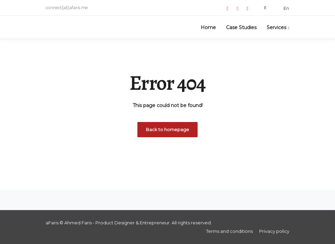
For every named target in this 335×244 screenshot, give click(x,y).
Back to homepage (167, 129)
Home (208, 27)
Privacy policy (274, 231)
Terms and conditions (229, 231)
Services (276, 27)
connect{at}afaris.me (67, 7)
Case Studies (241, 27)
